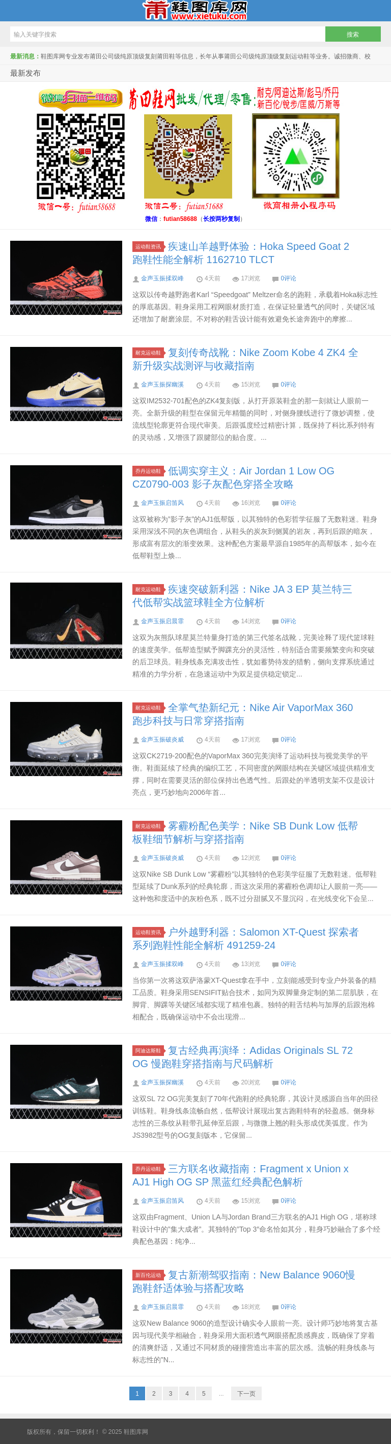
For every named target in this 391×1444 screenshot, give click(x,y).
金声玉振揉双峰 (162, 278)
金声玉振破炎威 (162, 739)
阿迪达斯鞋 (149, 1050)
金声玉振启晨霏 (162, 621)
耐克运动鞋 (149, 353)
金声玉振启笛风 (162, 502)
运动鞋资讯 (149, 246)
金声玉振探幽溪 (162, 384)
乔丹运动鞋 (149, 471)
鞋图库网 (195, 10)
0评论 (288, 278)
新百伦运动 (149, 1275)
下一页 (246, 1393)
